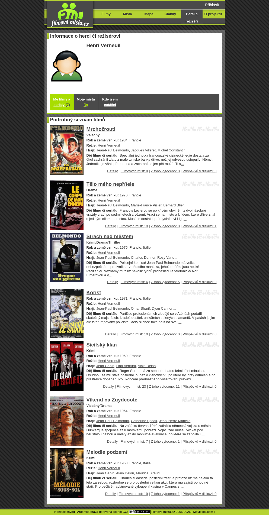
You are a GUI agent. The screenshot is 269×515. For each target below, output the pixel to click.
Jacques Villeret (143, 150)
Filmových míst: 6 (134, 282)
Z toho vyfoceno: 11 (164, 386)
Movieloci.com (203, 511)
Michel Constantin (171, 150)
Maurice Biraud (147, 473)
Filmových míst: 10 (133, 334)
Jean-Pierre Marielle (174, 421)
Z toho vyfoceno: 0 (165, 171)
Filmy (106, 14)
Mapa (148, 14)
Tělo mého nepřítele (110, 184)
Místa (127, 14)
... (182, 164)
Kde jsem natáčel (110, 102)
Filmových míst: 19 (133, 226)
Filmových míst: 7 (134, 441)
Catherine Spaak (144, 421)
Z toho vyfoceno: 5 (165, 282)
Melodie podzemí (107, 452)
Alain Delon (147, 366)
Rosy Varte (165, 257)
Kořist (94, 292)
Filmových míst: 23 (131, 386)
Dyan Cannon (162, 308)
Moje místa (86, 102)
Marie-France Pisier (146, 205)
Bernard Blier (173, 205)
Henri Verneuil (109, 145)
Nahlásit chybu (64, 511)
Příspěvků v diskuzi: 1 (199, 226)
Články (170, 14)
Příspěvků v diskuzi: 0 (199, 171)
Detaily (112, 171)
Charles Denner (143, 257)
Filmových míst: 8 (134, 171)
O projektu (213, 14)
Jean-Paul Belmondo (112, 150)
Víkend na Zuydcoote (112, 400)
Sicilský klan (102, 345)
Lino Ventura (126, 366)
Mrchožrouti (101, 129)
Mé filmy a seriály (61, 102)
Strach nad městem (110, 236)
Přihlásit (212, 5)
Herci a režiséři (191, 17)
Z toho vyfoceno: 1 (165, 441)
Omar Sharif (140, 308)
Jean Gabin (105, 366)
